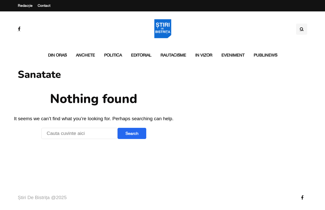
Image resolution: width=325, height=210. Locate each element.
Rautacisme (173, 55)
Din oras (57, 55)
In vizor (203, 55)
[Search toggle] (301, 29)
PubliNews (265, 55)
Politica (113, 55)
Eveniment (233, 55)
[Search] (79, 133)
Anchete (85, 55)
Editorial (141, 55)
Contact (44, 6)
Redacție (25, 6)
